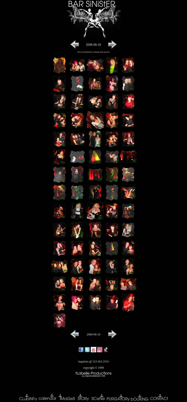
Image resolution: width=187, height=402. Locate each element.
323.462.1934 (101, 361)
